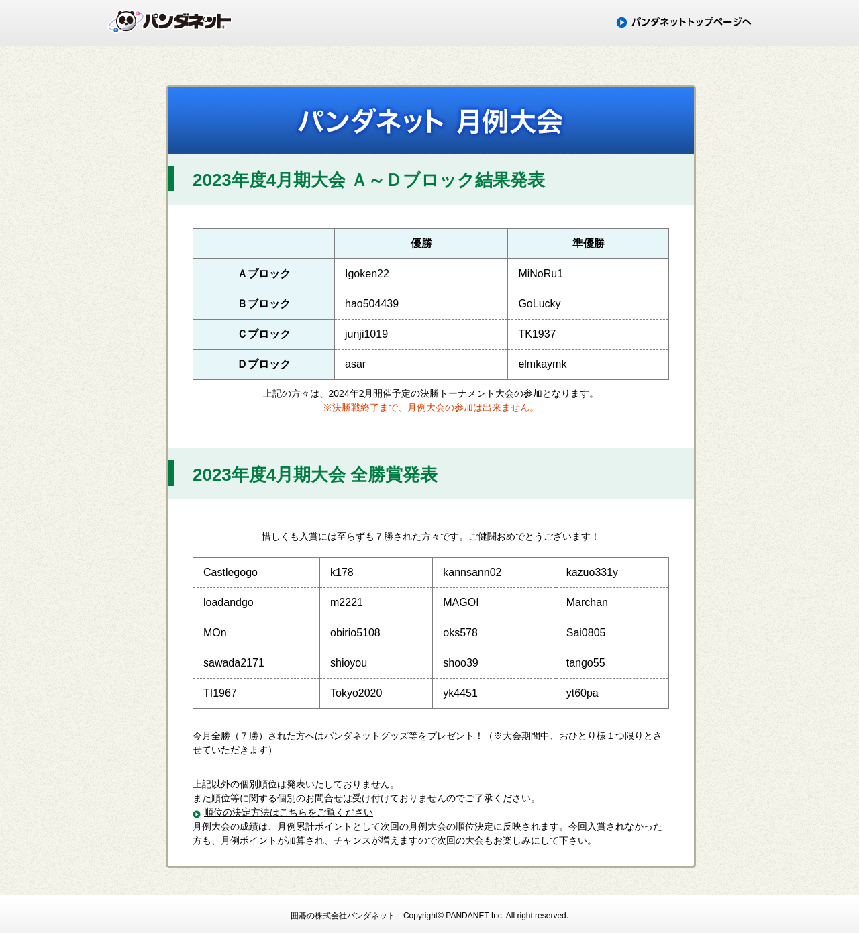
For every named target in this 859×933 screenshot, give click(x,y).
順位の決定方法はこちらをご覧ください (288, 812)
